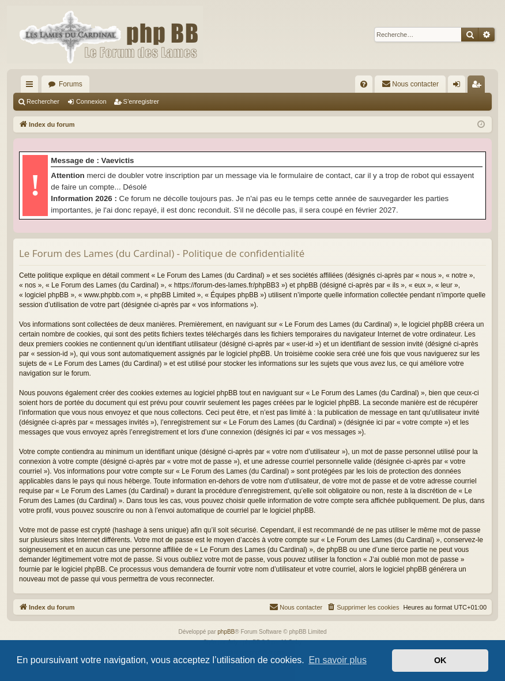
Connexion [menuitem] (459, 86)
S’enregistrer (141, 101)
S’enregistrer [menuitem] (479, 86)
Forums (70, 84)
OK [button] (440, 660)
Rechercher (43, 101)
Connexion (91, 101)
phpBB (226, 632)
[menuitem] (363, 84)
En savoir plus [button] (337, 660)
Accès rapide (31, 86)
